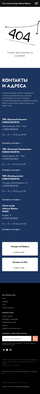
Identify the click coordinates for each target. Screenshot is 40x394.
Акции (4, 298)
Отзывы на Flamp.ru (20, 246)
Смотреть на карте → (12, 143)
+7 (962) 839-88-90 (10, 129)
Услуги (4, 305)
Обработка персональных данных (11, 328)
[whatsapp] (7, 350)
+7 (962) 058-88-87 (10, 218)
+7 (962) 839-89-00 (10, 185)
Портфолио (5, 302)
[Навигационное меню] (36, 3)
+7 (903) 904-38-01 (10, 158)
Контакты (4, 325)
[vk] (10, 350)
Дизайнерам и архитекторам (10, 319)
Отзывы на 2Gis (20, 262)
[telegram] (3, 350)
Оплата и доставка (7, 316)
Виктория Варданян (23, 386)
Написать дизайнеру (8, 308)
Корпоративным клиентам (9, 322)
